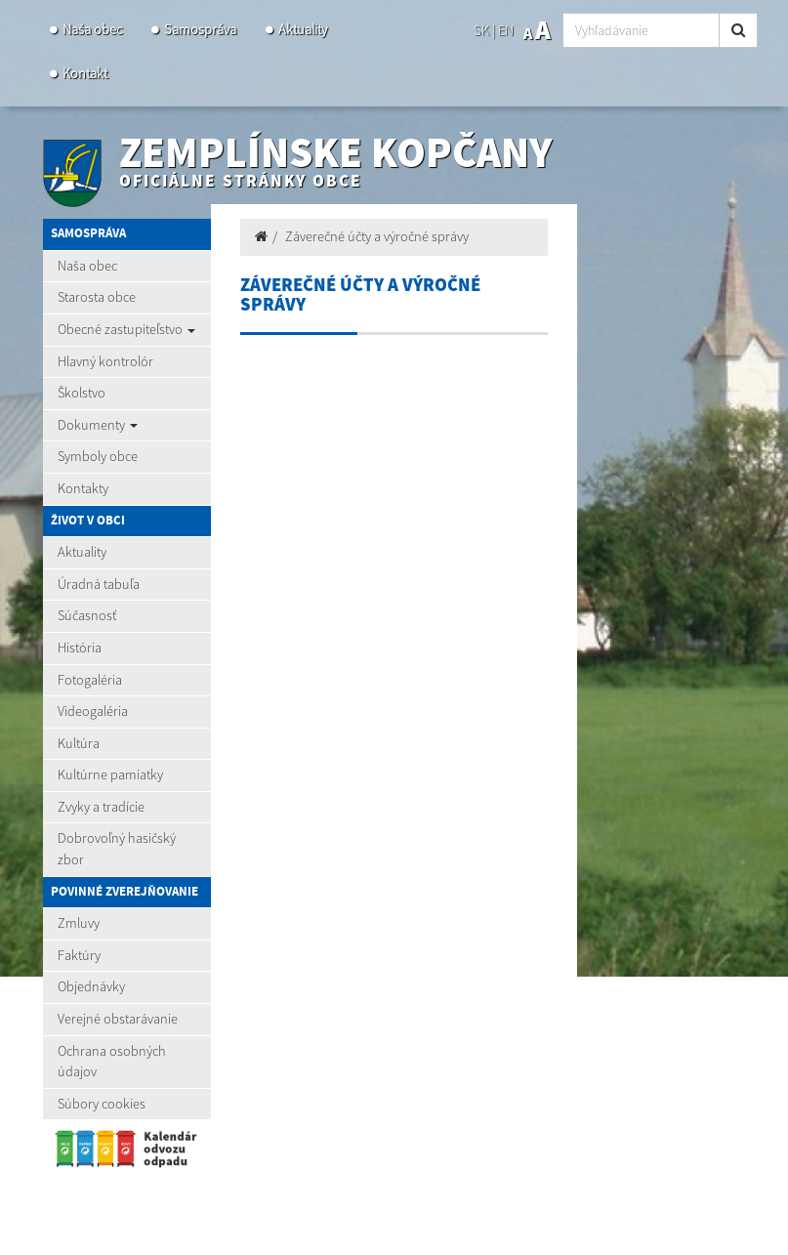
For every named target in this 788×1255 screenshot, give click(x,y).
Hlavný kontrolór (105, 361)
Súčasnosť (87, 615)
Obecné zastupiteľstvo (126, 329)
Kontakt (84, 73)
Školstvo (81, 392)
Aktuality (302, 29)
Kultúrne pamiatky (110, 774)
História (80, 647)
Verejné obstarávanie (118, 1018)
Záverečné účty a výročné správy (377, 236)
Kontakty (83, 488)
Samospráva (200, 29)
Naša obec (92, 29)
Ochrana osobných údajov (112, 1061)
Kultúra (79, 743)
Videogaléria (93, 711)
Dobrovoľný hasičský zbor (117, 848)
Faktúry (79, 955)
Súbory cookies (101, 1103)
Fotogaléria (90, 680)
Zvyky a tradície (101, 807)
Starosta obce (97, 297)
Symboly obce (98, 456)
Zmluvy (79, 923)
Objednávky (91, 986)
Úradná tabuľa (99, 584)
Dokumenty (98, 425)
